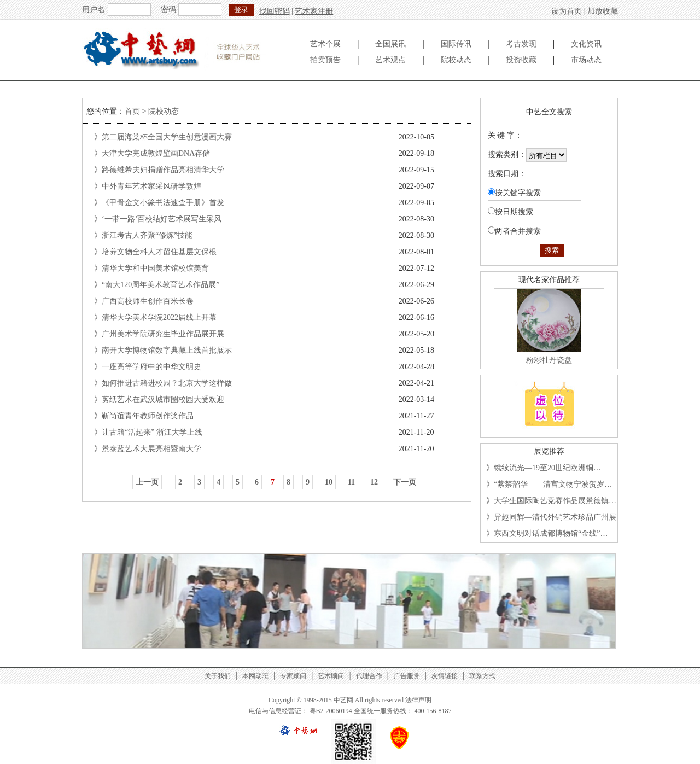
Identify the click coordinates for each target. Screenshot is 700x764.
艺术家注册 (314, 11)
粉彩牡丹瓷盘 (549, 360)
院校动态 (456, 60)
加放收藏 (602, 11)
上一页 (147, 482)
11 (351, 482)
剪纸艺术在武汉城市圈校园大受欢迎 (163, 399)
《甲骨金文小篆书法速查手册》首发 (163, 203)
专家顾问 (293, 676)
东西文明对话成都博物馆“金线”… (551, 533)
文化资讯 (586, 44)
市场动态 (586, 60)
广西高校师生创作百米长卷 (148, 301)
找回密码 (274, 11)
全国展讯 (390, 44)
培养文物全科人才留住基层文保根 (159, 252)
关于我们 (218, 676)
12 (374, 482)
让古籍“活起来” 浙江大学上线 (152, 432)
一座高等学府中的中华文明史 (151, 367)
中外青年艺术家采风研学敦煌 (151, 186)
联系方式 (482, 676)
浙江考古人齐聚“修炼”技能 (147, 235)
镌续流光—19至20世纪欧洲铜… (547, 468)
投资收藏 (521, 60)
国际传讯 (456, 44)
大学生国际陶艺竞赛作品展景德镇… (555, 501)
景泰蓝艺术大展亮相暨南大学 (151, 449)
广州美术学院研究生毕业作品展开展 (163, 334)
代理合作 (369, 676)
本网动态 (255, 676)
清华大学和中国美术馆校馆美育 (155, 268)
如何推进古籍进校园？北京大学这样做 (167, 383)
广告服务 (407, 676)
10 (328, 482)
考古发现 (521, 44)
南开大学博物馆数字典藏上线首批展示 (167, 350)
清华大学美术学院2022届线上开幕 (159, 317)
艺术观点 (390, 60)
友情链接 (444, 676)
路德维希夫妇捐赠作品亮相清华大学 (163, 170)
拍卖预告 (325, 60)
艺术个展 (325, 44)
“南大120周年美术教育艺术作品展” (160, 285)
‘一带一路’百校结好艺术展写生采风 (161, 219)
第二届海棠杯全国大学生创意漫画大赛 (167, 137)
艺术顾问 (331, 676)
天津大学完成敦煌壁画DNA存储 (156, 153)
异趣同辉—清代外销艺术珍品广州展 (555, 517)
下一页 (404, 482)
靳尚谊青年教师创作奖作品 (148, 416)
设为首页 (566, 11)
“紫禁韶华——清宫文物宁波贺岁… (553, 484)
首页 (132, 111)
